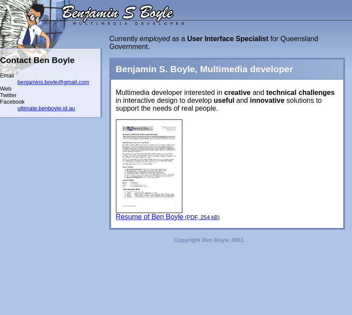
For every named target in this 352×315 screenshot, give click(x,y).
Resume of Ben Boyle (168, 169)
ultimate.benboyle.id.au (46, 108)
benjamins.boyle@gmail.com (53, 82)
